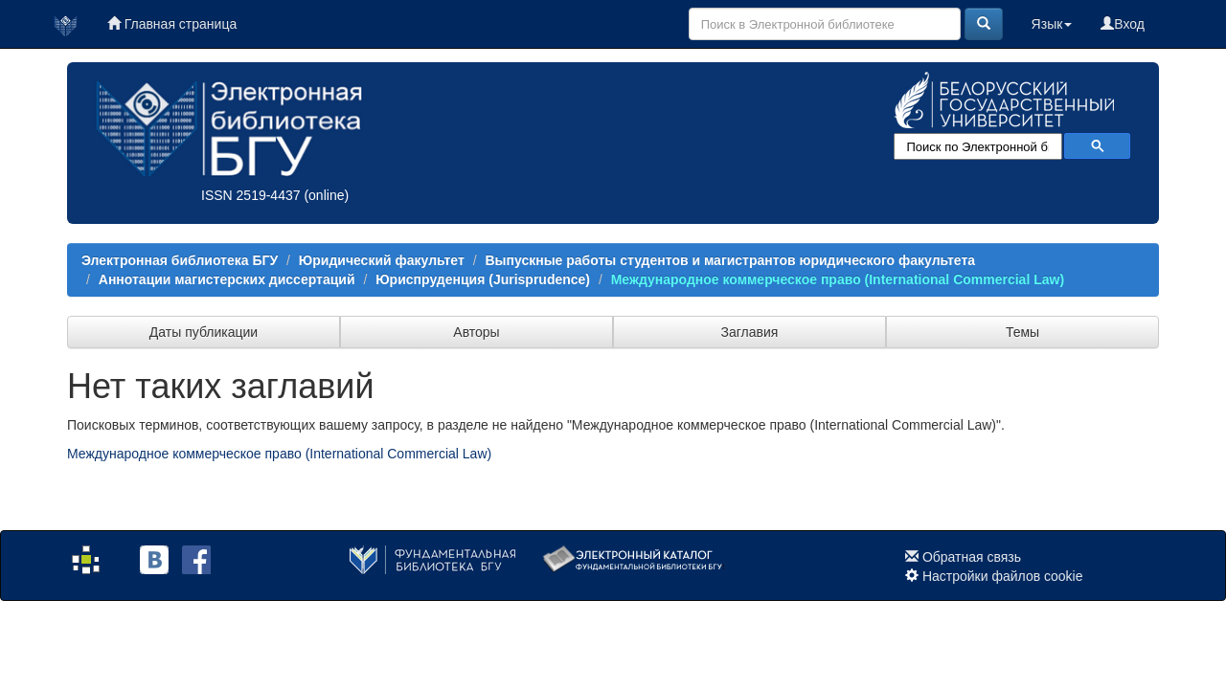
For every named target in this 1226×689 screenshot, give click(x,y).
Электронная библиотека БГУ (179, 260)
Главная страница (172, 24)
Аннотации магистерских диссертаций (227, 279)
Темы (1022, 332)
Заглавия (750, 332)
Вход (1123, 24)
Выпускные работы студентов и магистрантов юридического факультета (730, 260)
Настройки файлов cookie (1002, 576)
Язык (1052, 24)
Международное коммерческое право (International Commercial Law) (837, 279)
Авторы (476, 332)
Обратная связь (971, 557)
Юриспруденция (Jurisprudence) (482, 279)
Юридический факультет (382, 260)
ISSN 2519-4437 (251, 195)
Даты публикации (203, 332)
